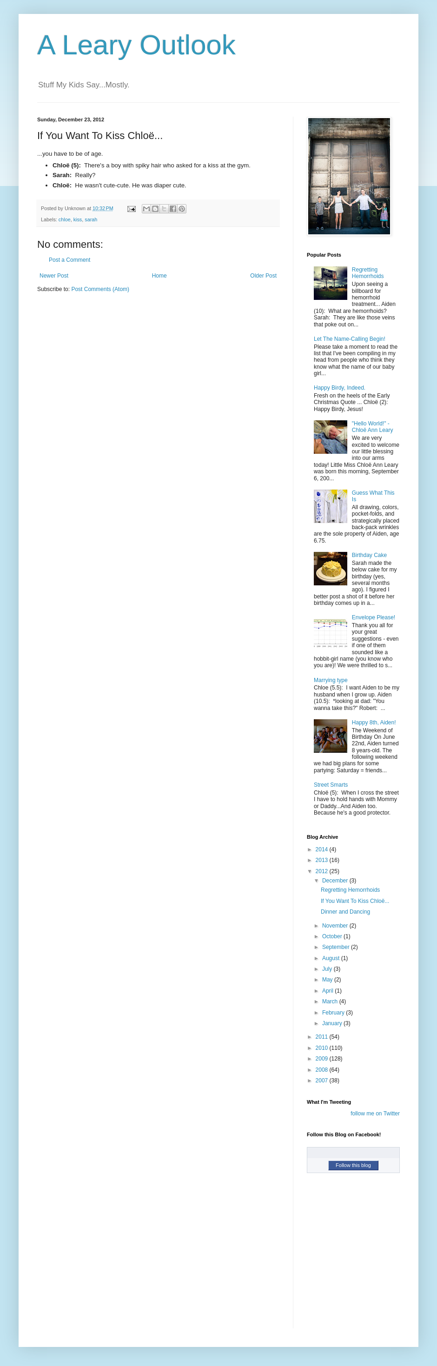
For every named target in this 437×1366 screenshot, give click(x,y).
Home (159, 275)
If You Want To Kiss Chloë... (355, 901)
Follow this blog (353, 1165)
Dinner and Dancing (345, 911)
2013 (323, 860)
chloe (65, 219)
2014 (323, 849)
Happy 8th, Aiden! (374, 722)
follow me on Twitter (375, 1113)
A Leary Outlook (136, 44)
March (330, 1001)
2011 (323, 1037)
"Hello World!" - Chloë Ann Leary (372, 426)
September (336, 947)
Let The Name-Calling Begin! (349, 339)
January (333, 1023)
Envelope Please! (373, 617)
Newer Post (54, 275)
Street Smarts (331, 785)
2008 (323, 1070)
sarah (91, 219)
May (328, 979)
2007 (323, 1080)
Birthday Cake (369, 555)
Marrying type (331, 680)
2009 (323, 1058)
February (334, 1012)
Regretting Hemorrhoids (368, 272)
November (336, 925)
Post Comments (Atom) (100, 289)
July (328, 969)
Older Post (263, 275)
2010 (323, 1048)
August (331, 958)
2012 (323, 871)
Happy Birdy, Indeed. (339, 388)
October (333, 936)
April (328, 991)
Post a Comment (69, 260)
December (336, 880)
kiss (77, 219)
